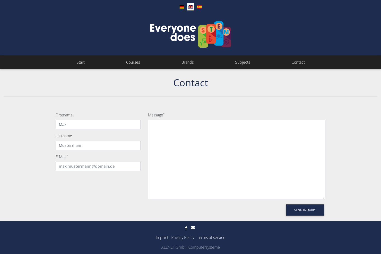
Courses (133, 62)
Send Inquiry (305, 210)
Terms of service (211, 237)
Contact (298, 62)
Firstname (64, 115)
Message (156, 115)
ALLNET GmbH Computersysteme (190, 247)
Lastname (64, 136)
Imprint (162, 237)
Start (81, 62)
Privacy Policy (182, 237)
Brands (188, 62)
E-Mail (62, 156)
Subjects (242, 62)
